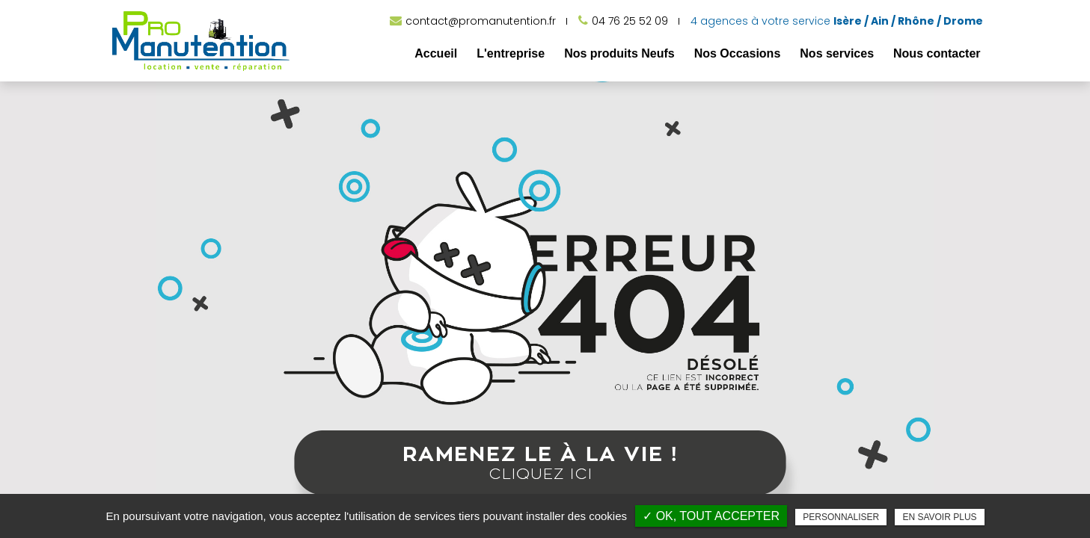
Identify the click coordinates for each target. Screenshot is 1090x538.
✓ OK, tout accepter (711, 516)
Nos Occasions (737, 53)
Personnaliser (841, 517)
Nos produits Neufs (619, 53)
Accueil (435, 53)
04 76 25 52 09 (630, 20)
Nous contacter (936, 53)
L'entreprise (511, 53)
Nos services (837, 53)
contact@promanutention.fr (480, 20)
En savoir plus (939, 517)
